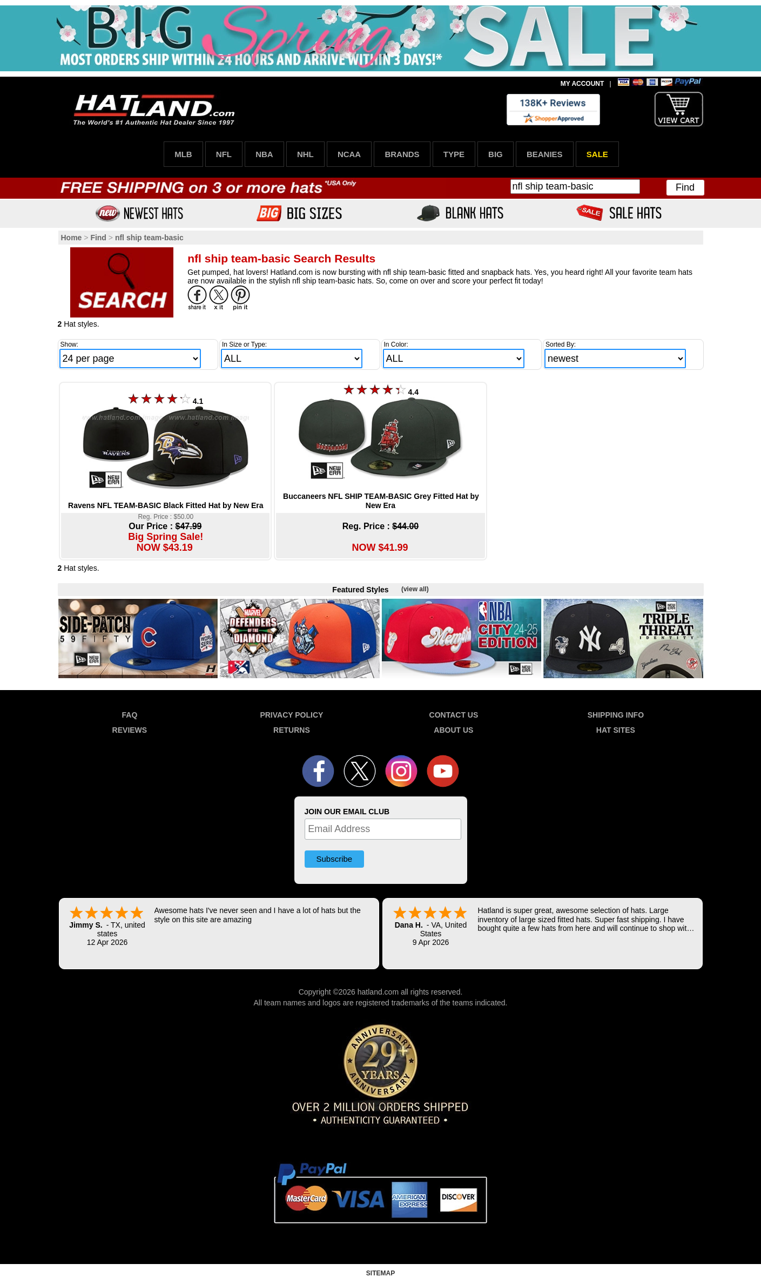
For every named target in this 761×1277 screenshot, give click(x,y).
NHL (305, 154)
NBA (264, 154)
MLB (183, 154)
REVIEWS (129, 730)
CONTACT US (454, 715)
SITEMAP (380, 1273)
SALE (597, 154)
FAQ (130, 715)
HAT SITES (615, 730)
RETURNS (291, 730)
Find (685, 187)
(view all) (415, 589)
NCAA (349, 154)
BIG (495, 154)
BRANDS (402, 154)
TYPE (453, 154)
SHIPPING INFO (616, 715)
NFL (224, 154)
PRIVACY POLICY (291, 715)
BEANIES (545, 154)
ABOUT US (453, 730)
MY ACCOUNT (582, 83)
